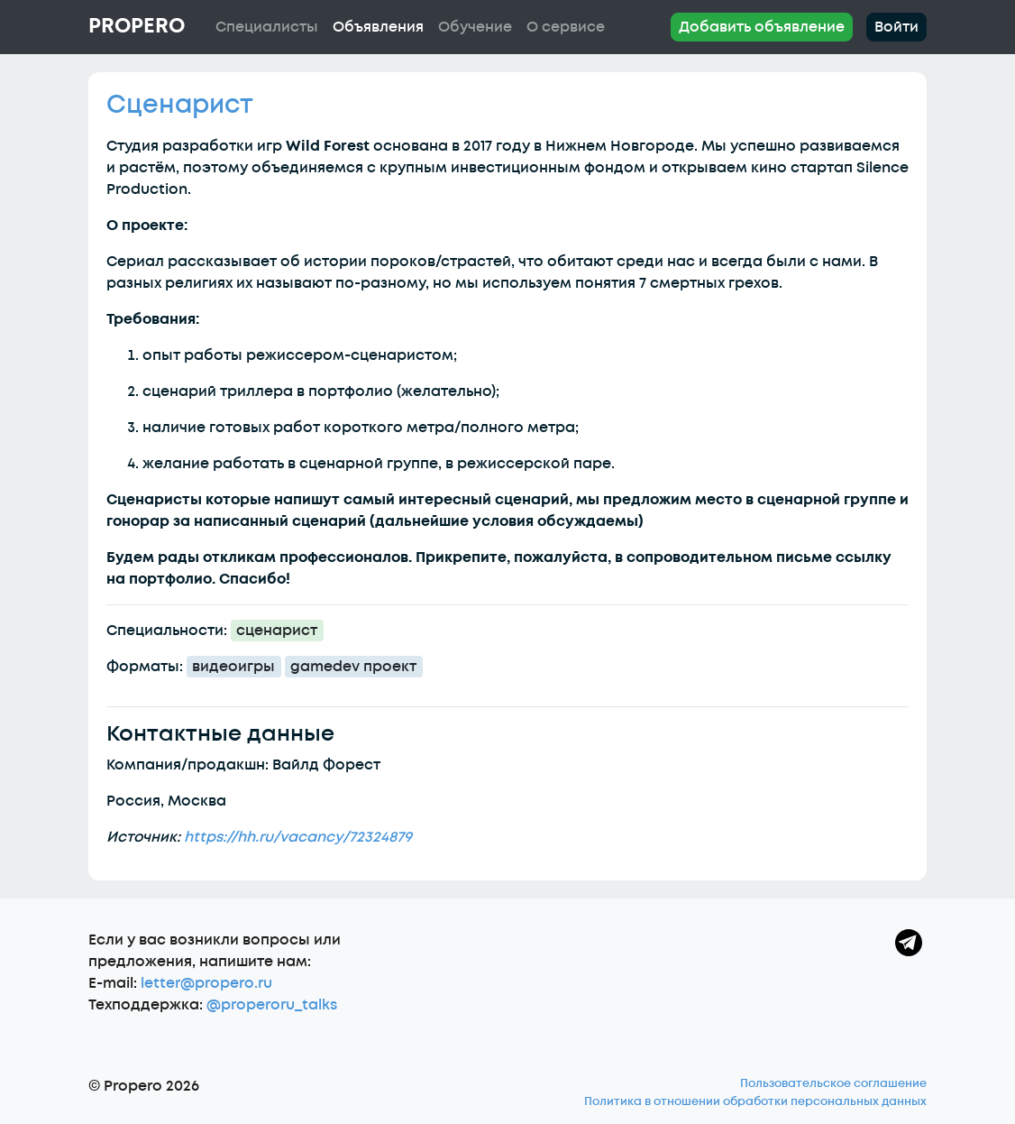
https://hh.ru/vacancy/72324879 (298, 837)
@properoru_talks (271, 1005)
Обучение (475, 27)
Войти (896, 27)
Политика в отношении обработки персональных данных (755, 1101)
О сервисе (565, 27)
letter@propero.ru (206, 983)
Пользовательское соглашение (833, 1083)
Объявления (378, 27)
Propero (136, 26)
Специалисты (266, 27)
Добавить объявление (762, 27)
